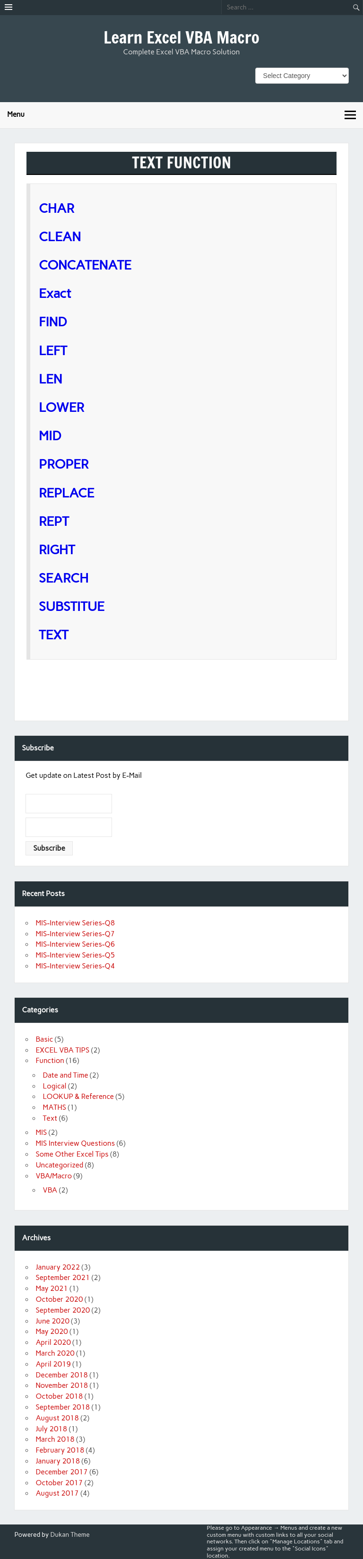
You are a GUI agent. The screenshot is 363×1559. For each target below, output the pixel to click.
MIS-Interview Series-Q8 (75, 923)
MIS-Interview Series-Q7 (75, 934)
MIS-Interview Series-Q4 (75, 966)
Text (50, 1118)
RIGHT (57, 549)
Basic (44, 1039)
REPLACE (66, 493)
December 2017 (61, 1472)
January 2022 (57, 1267)
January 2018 (57, 1461)
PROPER (63, 464)
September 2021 (62, 1277)
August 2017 (57, 1493)
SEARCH (68, 578)
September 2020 (62, 1310)
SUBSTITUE (82, 606)
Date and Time (65, 1075)
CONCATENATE (85, 265)
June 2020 (52, 1321)
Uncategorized (59, 1165)
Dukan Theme (70, 1534)
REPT (54, 521)
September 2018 (62, 1407)
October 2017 (59, 1483)
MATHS (54, 1107)
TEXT (54, 635)
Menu (16, 114)
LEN (50, 379)
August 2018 (57, 1418)
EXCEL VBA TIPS (62, 1050)
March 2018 (54, 1439)
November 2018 (61, 1385)
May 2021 (51, 1288)
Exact (55, 293)
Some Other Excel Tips (71, 1154)
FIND (53, 322)
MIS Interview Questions (75, 1143)
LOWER (61, 407)
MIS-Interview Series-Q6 (75, 944)
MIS (41, 1132)
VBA (50, 1190)
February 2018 (59, 1450)
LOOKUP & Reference (78, 1096)
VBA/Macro (53, 1176)
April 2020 (53, 1342)
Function (49, 1060)
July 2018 (51, 1429)
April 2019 (53, 1364)
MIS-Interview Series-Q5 (75, 955)
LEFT (53, 350)
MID (50, 436)
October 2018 (59, 1396)
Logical (55, 1086)
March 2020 (54, 1353)
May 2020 (51, 1331)
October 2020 (59, 1299)
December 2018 (61, 1375)
